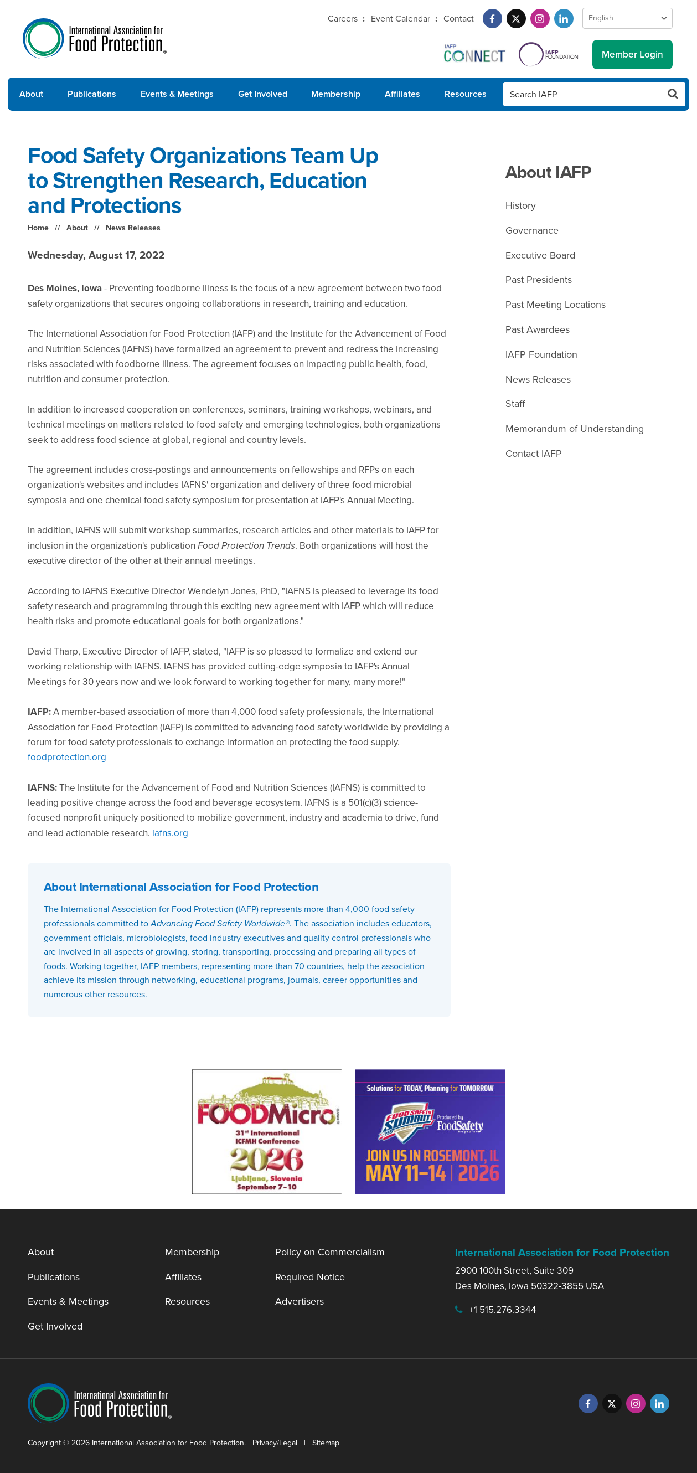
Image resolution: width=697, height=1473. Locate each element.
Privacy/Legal (274, 1443)
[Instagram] (540, 18)
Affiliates (402, 93)
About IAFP (548, 172)
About (31, 93)
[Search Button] (673, 94)
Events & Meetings (177, 93)
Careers (343, 18)
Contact (458, 18)
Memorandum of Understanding (574, 428)
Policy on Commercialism (330, 1252)
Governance (532, 230)
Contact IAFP (533, 453)
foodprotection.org (67, 757)
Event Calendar (400, 18)
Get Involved (262, 93)
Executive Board (540, 255)
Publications (92, 93)
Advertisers (299, 1301)
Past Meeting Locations (555, 304)
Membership (335, 93)
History (520, 205)
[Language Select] (627, 18)
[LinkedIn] (564, 18)
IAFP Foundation (541, 354)
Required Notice (310, 1277)
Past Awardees (537, 329)
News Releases (133, 228)
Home (38, 228)
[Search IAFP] (582, 94)
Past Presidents (538, 279)
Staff (515, 403)
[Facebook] (492, 18)
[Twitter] (516, 18)
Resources (466, 93)
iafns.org (170, 833)
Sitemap (325, 1443)
